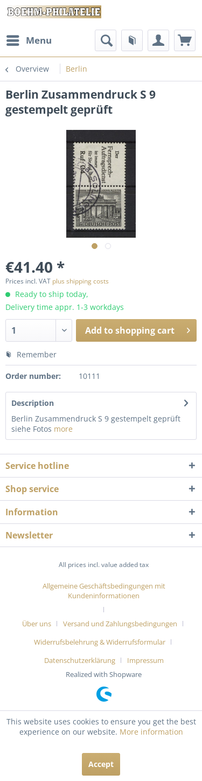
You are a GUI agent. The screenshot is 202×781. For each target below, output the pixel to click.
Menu (29, 39)
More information (151, 732)
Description (32, 403)
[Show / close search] (105, 40)
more (62, 429)
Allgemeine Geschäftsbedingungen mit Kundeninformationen (104, 590)
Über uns (36, 623)
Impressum (145, 660)
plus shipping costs (80, 281)
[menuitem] (28, 40)
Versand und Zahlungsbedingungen (120, 623)
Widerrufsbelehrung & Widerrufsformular (99, 642)
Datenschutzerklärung (79, 660)
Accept (101, 764)
